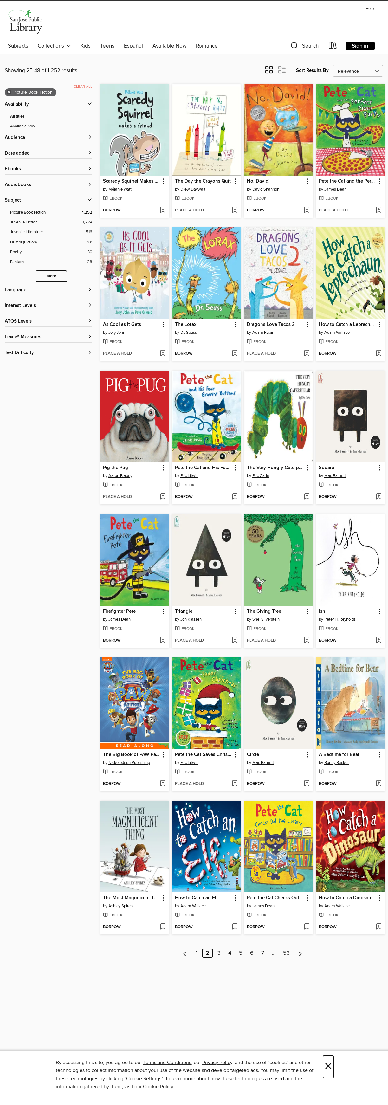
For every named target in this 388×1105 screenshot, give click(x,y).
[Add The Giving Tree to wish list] (307, 641)
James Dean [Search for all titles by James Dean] (335, 189)
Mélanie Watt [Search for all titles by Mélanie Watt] (120, 189)
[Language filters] (48, 290)
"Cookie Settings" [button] (144, 1079)
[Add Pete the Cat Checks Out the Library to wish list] (307, 927)
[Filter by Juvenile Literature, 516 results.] (51, 232)
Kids (86, 45)
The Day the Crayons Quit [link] (203, 181)
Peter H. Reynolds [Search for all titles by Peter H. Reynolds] (340, 619)
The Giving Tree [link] (264, 611)
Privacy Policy (217, 1062)
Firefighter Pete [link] (119, 611)
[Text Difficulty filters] (48, 353)
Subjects (18, 45)
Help (369, 8)
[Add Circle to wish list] (307, 784)
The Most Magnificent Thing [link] (131, 898)
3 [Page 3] (219, 953)
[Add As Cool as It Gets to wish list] (163, 354)
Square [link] (326, 468)
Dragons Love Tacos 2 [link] (271, 324)
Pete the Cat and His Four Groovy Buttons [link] (203, 468)
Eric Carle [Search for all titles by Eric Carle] (260, 475)
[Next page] (300, 953)
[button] (304, 47)
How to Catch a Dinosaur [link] (346, 898)
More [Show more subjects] (51, 276)
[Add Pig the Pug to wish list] (163, 497)
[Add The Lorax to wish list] (235, 354)
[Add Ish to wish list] (379, 641)
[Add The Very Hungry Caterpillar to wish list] (307, 497)
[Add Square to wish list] (379, 497)
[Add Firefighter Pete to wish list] (163, 641)
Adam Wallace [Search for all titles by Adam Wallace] (337, 332)
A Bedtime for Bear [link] (339, 755)
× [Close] (328, 1067)
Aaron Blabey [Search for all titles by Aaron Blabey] (120, 475)
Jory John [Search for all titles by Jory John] (116, 332)
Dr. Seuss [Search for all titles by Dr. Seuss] (188, 332)
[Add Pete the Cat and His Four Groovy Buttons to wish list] (235, 497)
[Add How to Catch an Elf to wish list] (235, 927)
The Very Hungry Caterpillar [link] (275, 468)
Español (133, 45)
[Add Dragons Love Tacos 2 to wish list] (307, 354)
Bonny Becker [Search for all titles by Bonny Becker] (336, 762)
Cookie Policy (158, 1086)
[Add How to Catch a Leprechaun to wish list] (379, 354)
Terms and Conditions (167, 1062)
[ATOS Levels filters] (48, 321)
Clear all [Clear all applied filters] (83, 86)
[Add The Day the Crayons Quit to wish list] (235, 210)
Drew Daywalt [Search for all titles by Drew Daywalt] (192, 189)
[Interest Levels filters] (48, 305)
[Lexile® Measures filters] (48, 337)
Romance (207, 45)
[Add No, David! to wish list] (307, 210)
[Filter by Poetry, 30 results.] (51, 252)
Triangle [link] (183, 611)
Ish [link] (322, 611)
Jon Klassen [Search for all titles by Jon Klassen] (191, 619)
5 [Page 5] (240, 953)
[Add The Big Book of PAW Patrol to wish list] (163, 784)
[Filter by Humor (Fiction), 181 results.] (51, 242)
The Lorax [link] (185, 324)
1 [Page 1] (196, 953)
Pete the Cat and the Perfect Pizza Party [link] (347, 181)
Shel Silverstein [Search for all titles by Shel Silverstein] (266, 619)
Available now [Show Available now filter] (22, 126)
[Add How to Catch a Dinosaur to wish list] (379, 927)
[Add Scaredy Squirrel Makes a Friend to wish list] (163, 210)
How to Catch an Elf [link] (196, 898)
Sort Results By (312, 71)
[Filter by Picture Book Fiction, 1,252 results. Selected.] (51, 212)
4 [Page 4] (229, 953)
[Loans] (332, 47)
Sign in (360, 45)
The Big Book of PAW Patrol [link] (131, 755)
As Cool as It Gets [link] (122, 324)
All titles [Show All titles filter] (17, 116)
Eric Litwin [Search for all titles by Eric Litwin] (189, 475)
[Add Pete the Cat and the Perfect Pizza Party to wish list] (379, 210)
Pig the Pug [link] (115, 468)
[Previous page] (185, 953)
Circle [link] (253, 755)
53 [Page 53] (286, 953)
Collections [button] (54, 45)
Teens (107, 45)
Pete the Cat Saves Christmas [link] (203, 755)
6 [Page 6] (252, 953)
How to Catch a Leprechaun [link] (347, 324)
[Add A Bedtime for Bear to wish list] (379, 784)
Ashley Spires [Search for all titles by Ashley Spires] (120, 905)
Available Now (169, 45)
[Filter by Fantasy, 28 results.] (51, 262)
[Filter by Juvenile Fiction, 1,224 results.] (51, 222)
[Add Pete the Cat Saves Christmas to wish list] (235, 784)
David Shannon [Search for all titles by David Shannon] (265, 189)
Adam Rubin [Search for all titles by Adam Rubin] (263, 332)
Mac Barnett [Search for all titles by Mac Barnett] (335, 475)
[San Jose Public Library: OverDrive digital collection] (25, 21)
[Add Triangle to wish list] (235, 641)
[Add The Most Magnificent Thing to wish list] (163, 927)
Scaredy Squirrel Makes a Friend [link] (131, 181)
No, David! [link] (258, 181)
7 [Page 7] (262, 953)
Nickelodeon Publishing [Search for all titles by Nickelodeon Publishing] (129, 762)
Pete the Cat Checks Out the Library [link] (275, 898)
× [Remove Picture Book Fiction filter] (9, 92)
